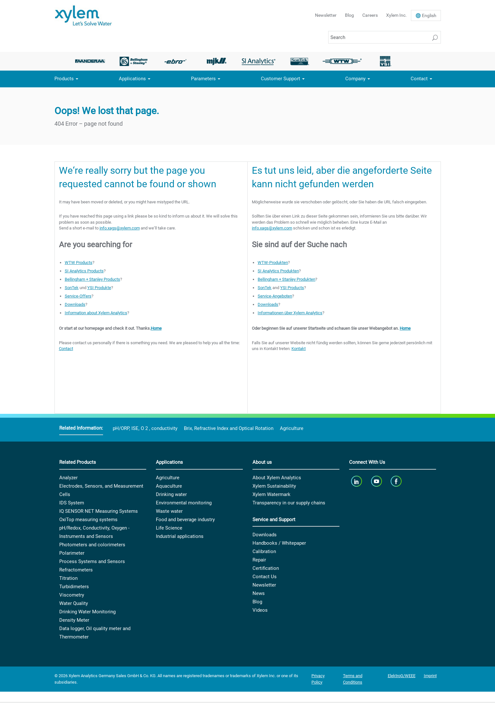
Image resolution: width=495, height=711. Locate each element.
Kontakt (298, 348)
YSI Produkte (99, 287)
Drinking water (171, 494)
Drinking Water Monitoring (87, 612)
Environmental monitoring (184, 503)
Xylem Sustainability (274, 486)
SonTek (72, 287)
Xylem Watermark (271, 494)
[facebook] (397, 481)
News (258, 593)
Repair (259, 560)
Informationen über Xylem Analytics (290, 312)
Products (64, 79)
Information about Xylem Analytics (96, 312)
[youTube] (377, 481)
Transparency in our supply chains (288, 503)
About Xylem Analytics (276, 478)
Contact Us (264, 577)
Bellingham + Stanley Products (92, 279)
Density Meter (74, 620)
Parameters (203, 79)
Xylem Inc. (396, 15)
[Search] (384, 37)
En (429, 15)
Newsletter (326, 15)
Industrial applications (180, 536)
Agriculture (291, 428)
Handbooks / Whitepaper (279, 543)
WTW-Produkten (273, 262)
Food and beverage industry (185, 519)
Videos (260, 610)
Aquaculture (169, 486)
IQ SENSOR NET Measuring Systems (98, 511)
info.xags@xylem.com (120, 228)
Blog (349, 15)
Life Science (169, 528)
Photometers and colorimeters (92, 545)
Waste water (169, 511)
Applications (132, 79)
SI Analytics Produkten (278, 270)
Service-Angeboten (275, 296)
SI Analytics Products (84, 270)
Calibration (264, 551)
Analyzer (68, 478)
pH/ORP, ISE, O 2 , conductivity (145, 428)
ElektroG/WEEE (401, 675)
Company (355, 79)
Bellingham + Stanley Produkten (286, 279)
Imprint (430, 675)
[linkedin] (357, 481)
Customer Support (280, 79)
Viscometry (71, 595)
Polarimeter (71, 553)
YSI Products (292, 287)
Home (156, 328)
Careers (370, 15)
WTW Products (78, 262)
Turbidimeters (74, 586)
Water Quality (73, 603)
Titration (68, 578)
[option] (92, 61)
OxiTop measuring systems (88, 519)
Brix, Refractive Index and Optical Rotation (228, 428)
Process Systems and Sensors (92, 561)
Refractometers (76, 570)
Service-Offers (78, 296)
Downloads (75, 304)
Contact (419, 79)
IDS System (71, 503)
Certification (265, 568)
